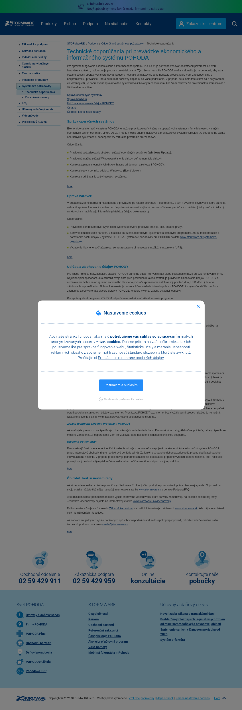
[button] (121, 399)
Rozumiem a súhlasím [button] (121, 385)
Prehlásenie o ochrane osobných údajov (131, 357)
